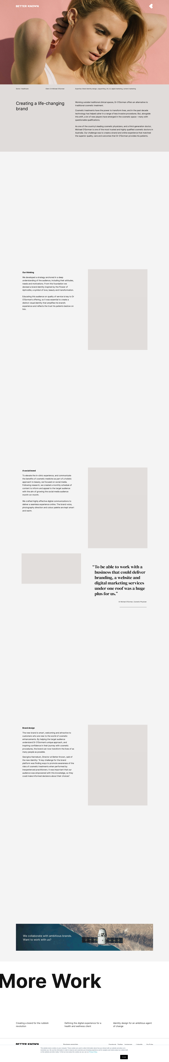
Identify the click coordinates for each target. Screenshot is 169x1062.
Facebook (112, 1045)
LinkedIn (139, 1045)
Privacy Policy (93, 1052)
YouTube (149, 1045)
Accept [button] (124, 1057)
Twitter (120, 1045)
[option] (36, 1018)
